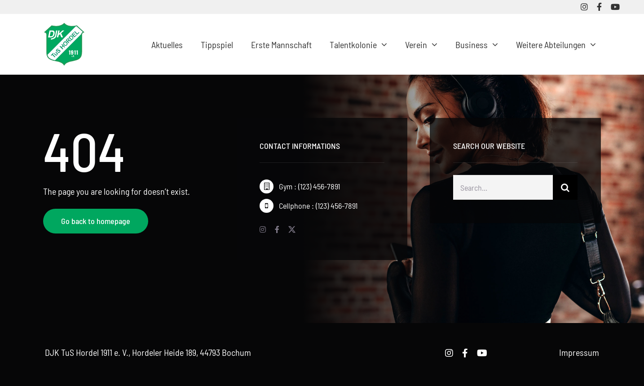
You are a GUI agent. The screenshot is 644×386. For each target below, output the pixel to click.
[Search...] (503, 188)
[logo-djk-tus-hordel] (64, 27)
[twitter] (292, 229)
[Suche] (565, 188)
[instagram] (584, 7)
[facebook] (599, 7)
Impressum (579, 352)
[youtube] (615, 7)
